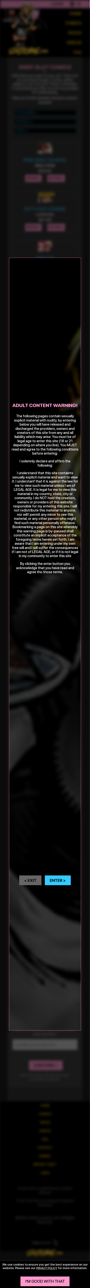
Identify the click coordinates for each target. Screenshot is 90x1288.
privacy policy (46, 1268)
